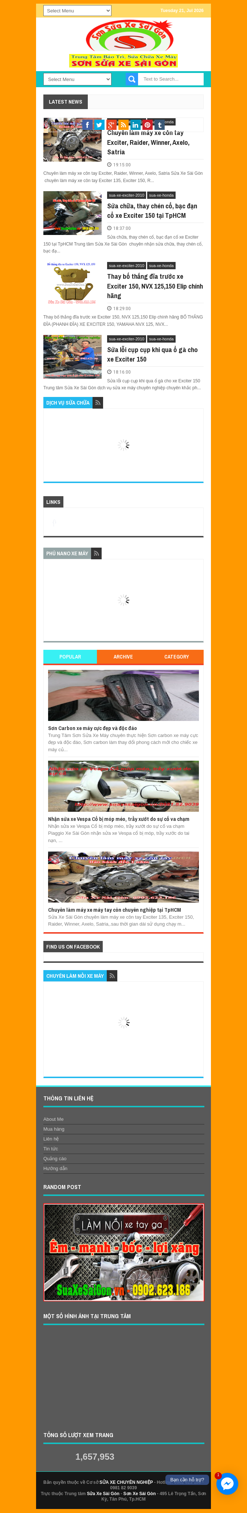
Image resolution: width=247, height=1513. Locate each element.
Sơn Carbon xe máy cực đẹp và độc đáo (92, 728)
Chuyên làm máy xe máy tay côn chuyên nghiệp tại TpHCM (114, 910)
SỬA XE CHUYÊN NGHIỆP (126, 1482)
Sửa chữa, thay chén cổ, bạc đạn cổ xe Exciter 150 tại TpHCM (152, 210)
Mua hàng (53, 1129)
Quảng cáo (54, 1158)
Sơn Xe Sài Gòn (139, 1493)
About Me (53, 1119)
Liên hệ (51, 1139)
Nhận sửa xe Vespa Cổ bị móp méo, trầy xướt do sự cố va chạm (118, 819)
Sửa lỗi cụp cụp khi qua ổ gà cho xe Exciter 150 (152, 354)
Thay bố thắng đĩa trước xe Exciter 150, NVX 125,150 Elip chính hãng (155, 285)
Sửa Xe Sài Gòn (103, 1493)
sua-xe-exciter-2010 (126, 195)
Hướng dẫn (55, 1168)
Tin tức (50, 1148)
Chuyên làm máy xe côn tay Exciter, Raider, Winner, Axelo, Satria (148, 142)
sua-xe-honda (161, 195)
